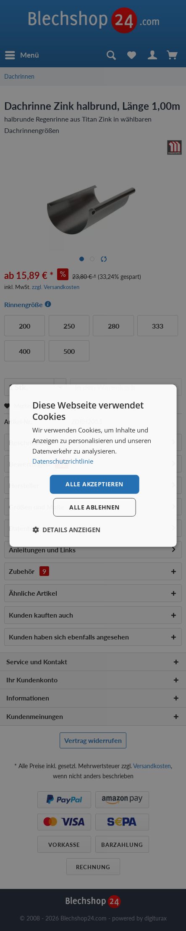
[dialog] (93, 465)
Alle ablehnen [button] (94, 507)
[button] (66, 529)
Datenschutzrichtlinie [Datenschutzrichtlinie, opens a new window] (62, 461)
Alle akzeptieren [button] (94, 484)
